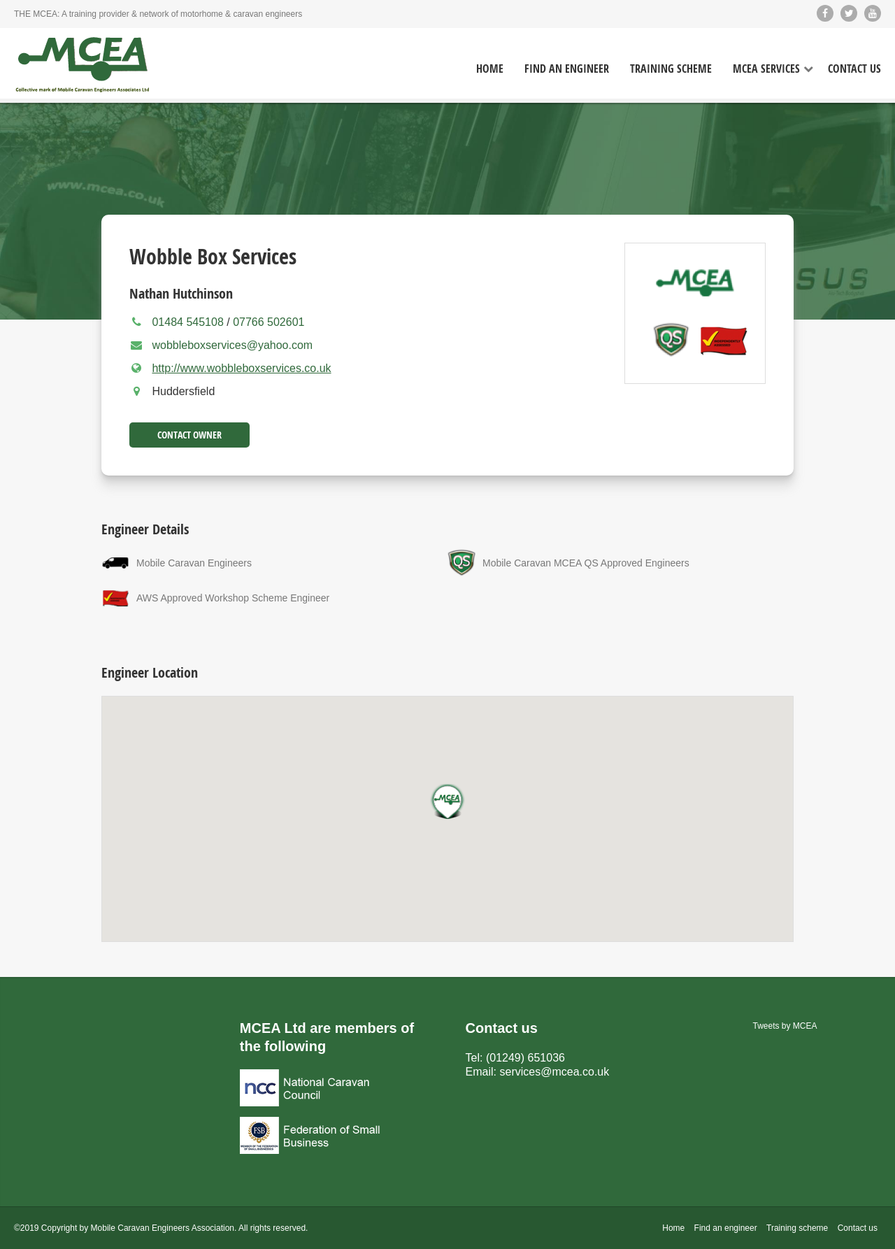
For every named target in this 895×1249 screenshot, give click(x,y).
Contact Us (854, 69)
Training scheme (797, 1228)
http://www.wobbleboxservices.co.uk (241, 368)
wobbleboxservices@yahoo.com (232, 345)
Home (489, 69)
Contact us (858, 1228)
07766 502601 (268, 322)
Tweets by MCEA (785, 1026)
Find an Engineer (566, 69)
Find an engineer (725, 1228)
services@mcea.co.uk (555, 1072)
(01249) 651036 (525, 1058)
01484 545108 (189, 322)
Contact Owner (189, 434)
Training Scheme (671, 69)
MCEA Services (766, 69)
